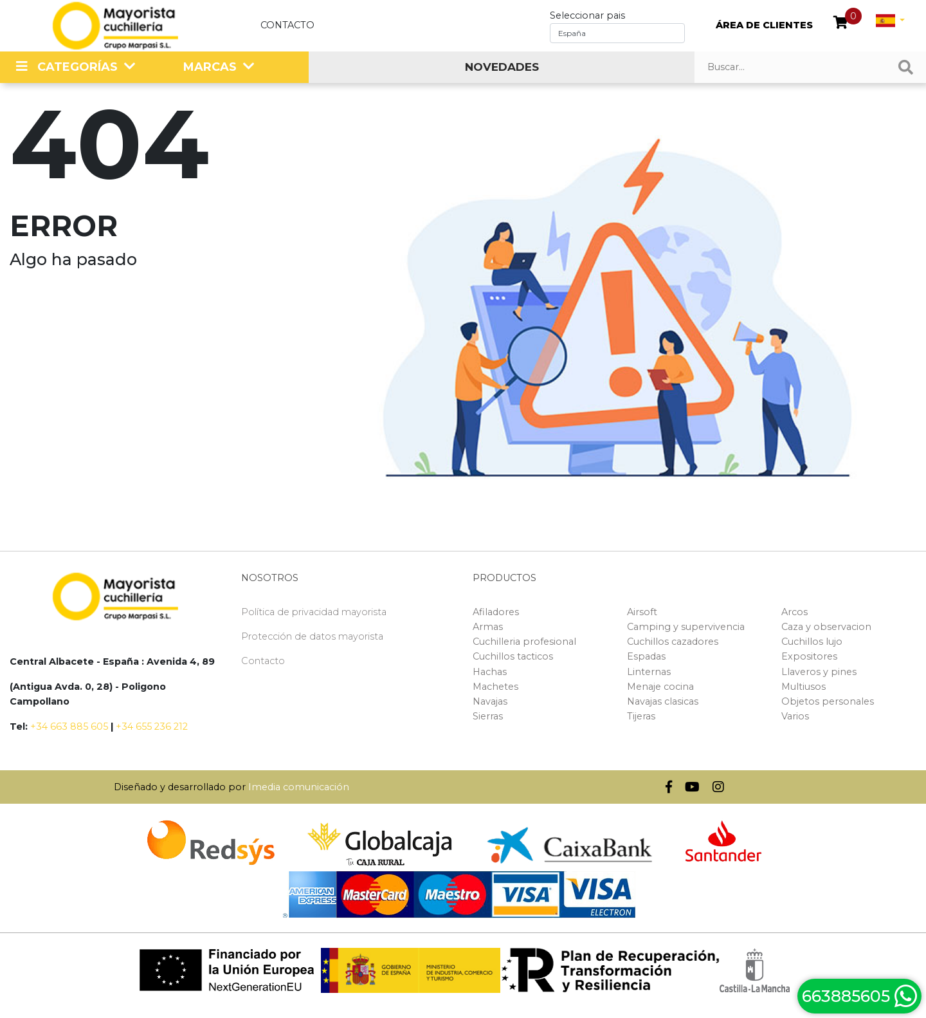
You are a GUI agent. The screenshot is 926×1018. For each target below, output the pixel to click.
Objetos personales (827, 701)
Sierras (488, 716)
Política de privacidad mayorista (313, 612)
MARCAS (210, 67)
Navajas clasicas (662, 701)
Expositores (809, 656)
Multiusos (803, 686)
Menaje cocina (660, 686)
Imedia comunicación (298, 787)
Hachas (490, 672)
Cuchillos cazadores (672, 641)
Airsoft (642, 612)
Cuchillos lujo (811, 641)
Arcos (794, 612)
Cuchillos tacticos (513, 656)
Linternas (649, 672)
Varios (795, 716)
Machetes (495, 686)
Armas (488, 627)
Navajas (490, 701)
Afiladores (496, 612)
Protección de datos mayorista (312, 636)
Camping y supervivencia (686, 627)
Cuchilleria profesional (524, 641)
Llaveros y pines (819, 672)
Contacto (287, 25)
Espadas (646, 656)
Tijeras (641, 716)
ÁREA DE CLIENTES (764, 25)
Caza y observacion (826, 627)
